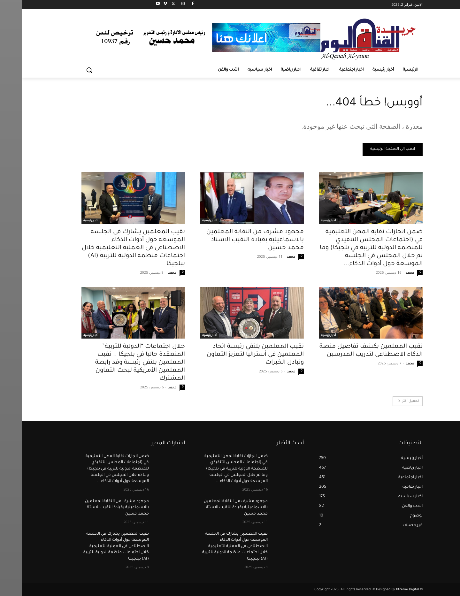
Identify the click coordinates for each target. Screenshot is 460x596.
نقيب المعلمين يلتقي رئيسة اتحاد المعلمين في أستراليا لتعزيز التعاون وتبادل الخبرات (233, 355)
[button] (67, 70)
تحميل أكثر (386, 401)
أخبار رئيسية (306, 221)
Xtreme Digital (385, 590)
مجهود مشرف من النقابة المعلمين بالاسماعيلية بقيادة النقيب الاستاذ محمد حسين (233, 240)
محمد (388, 273)
